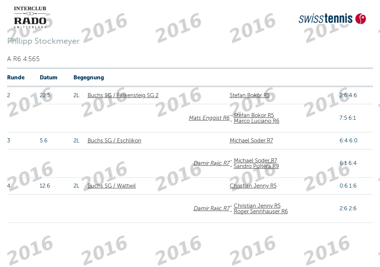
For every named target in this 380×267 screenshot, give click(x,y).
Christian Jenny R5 (253, 186)
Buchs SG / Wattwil (112, 186)
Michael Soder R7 (251, 141)
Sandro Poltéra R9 (256, 166)
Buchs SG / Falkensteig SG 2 (123, 95)
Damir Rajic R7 (212, 163)
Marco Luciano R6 (256, 121)
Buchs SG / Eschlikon (114, 141)
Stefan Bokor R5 (250, 95)
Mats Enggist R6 (209, 118)
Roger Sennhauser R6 (261, 211)
